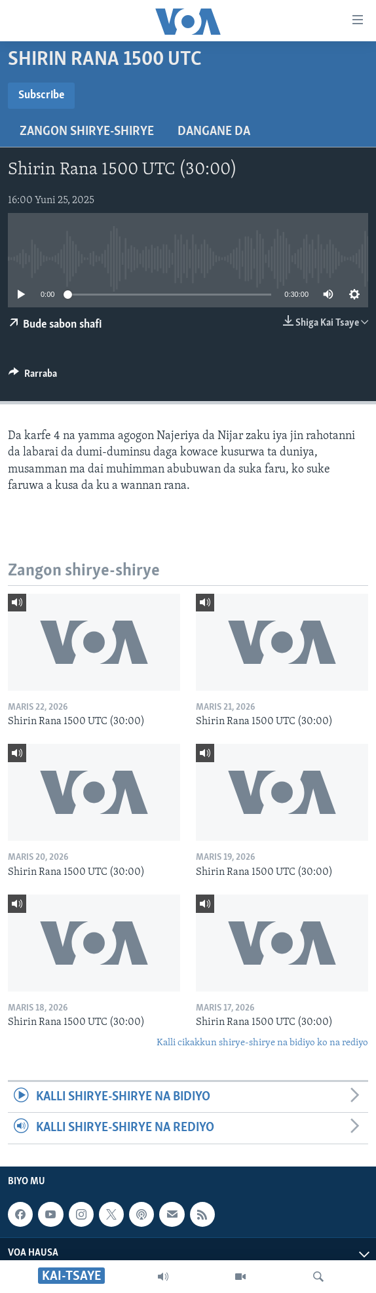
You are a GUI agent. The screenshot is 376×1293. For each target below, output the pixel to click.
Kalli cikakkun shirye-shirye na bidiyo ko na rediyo (262, 1043)
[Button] (33, 376)
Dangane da (214, 131)
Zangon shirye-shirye (87, 131)
